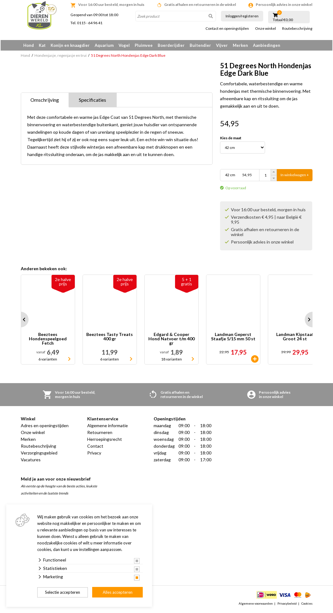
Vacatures (31, 461)
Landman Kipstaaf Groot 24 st (294, 338)
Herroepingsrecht (104, 440)
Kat (42, 45)
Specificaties (92, 101)
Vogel (124, 45)
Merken (240, 45)
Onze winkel (265, 28)
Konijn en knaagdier (70, 45)
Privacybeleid (287, 605)
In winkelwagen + (295, 176)
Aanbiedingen (266, 45)
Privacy (94, 454)
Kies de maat (230, 139)
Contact (95, 447)
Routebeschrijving (297, 28)
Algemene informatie (107, 427)
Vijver (222, 45)
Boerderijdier (171, 45)
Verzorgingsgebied (39, 454)
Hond (28, 45)
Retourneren (99, 433)
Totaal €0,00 (283, 20)
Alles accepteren (118, 592)
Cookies (307, 605)
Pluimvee (144, 45)
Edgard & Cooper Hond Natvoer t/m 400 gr (171, 340)
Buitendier (200, 45)
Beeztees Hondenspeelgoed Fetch (48, 340)
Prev (21, 321)
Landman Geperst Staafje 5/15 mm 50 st (233, 338)
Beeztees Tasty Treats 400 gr (109, 338)
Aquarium (104, 45)
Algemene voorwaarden (256, 605)
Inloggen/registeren (242, 16)
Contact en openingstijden (227, 28)
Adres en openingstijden (45, 427)
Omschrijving (44, 101)
